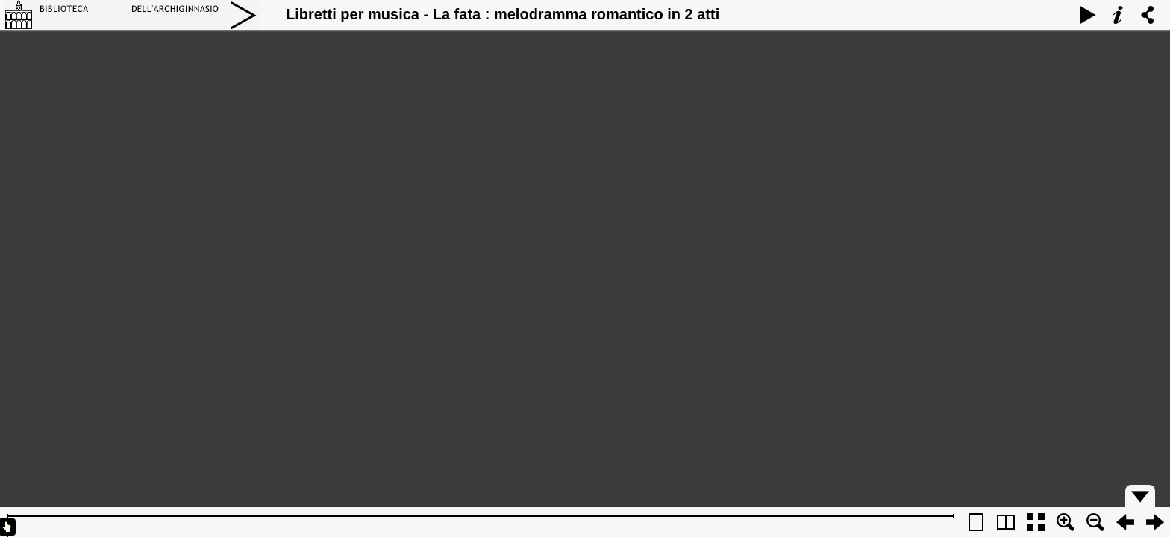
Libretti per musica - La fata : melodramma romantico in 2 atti (502, 14)
